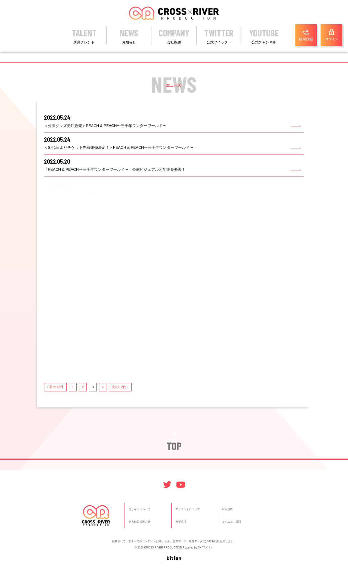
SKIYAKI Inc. (205, 547)
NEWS (129, 36)
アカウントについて (187, 509)
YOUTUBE (263, 36)
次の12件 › (121, 391)
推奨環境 (180, 521)
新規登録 (306, 35)
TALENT (84, 36)
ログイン (331, 35)
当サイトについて (139, 509)
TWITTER (219, 36)
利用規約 (227, 509)
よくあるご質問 (231, 521)
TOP (174, 451)
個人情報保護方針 (139, 521)
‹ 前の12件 (56, 391)
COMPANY (174, 36)
